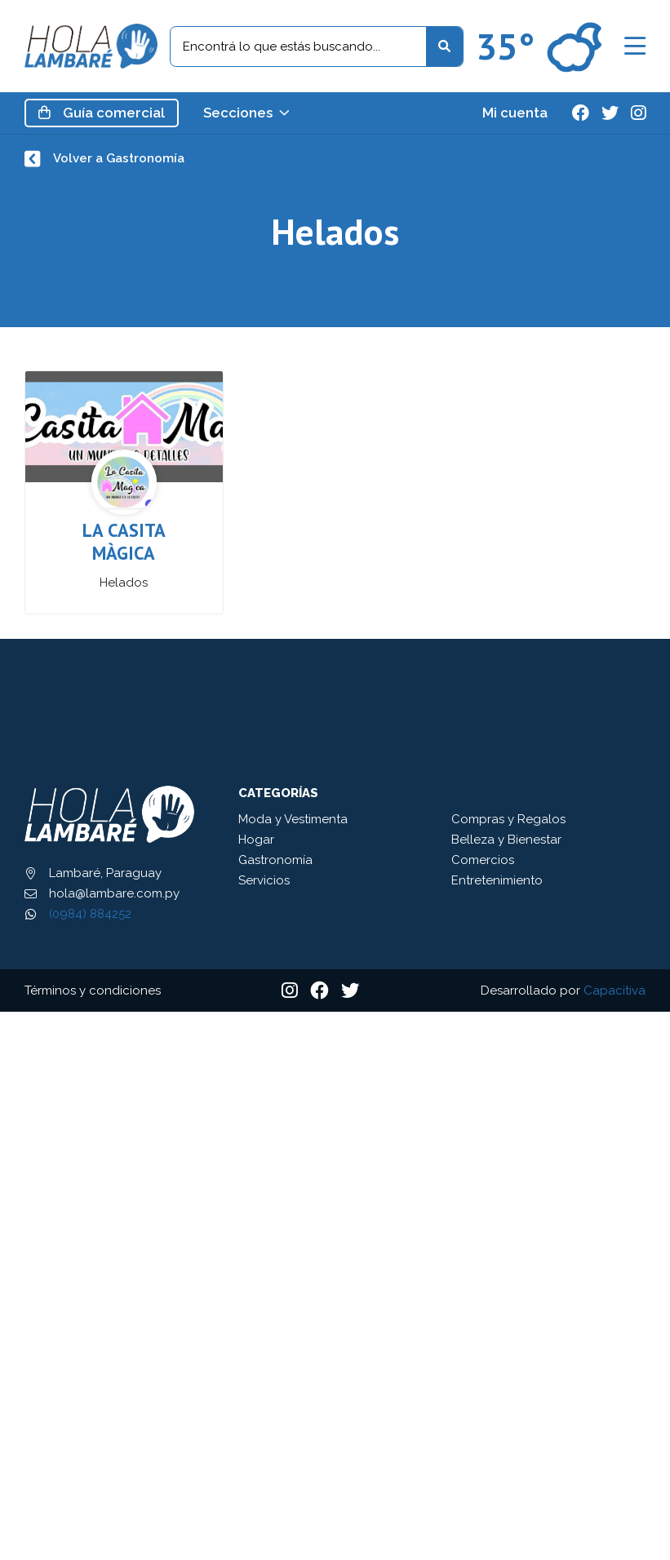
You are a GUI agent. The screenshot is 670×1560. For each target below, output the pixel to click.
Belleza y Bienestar (506, 839)
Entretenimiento (497, 880)
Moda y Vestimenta (293, 819)
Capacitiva (614, 990)
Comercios (482, 860)
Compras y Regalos (508, 819)
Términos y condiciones (92, 990)
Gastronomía (275, 860)
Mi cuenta (515, 113)
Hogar (256, 839)
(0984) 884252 (90, 913)
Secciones (246, 113)
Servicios (264, 880)
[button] (635, 46)
